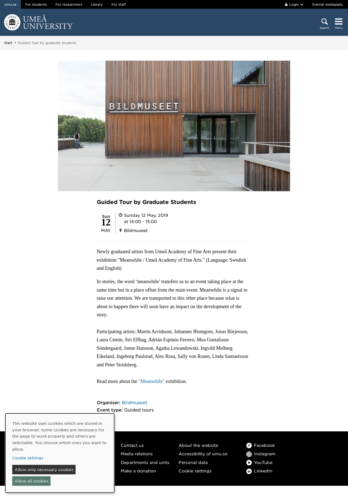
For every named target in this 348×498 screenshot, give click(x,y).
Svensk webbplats (327, 4)
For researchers (68, 4)
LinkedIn (259, 470)
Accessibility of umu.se (203, 453)
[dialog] (59, 453)
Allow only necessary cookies (44, 469)
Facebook (260, 445)
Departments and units (145, 462)
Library (97, 4)
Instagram (260, 453)
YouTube (259, 462)
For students (36, 4)
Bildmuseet (134, 402)
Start (8, 43)
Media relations (137, 453)
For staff (118, 4)
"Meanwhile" (152, 381)
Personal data (193, 462)
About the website (198, 445)
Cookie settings (195, 470)
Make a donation (138, 470)
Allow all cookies (31, 480)
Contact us (132, 445)
